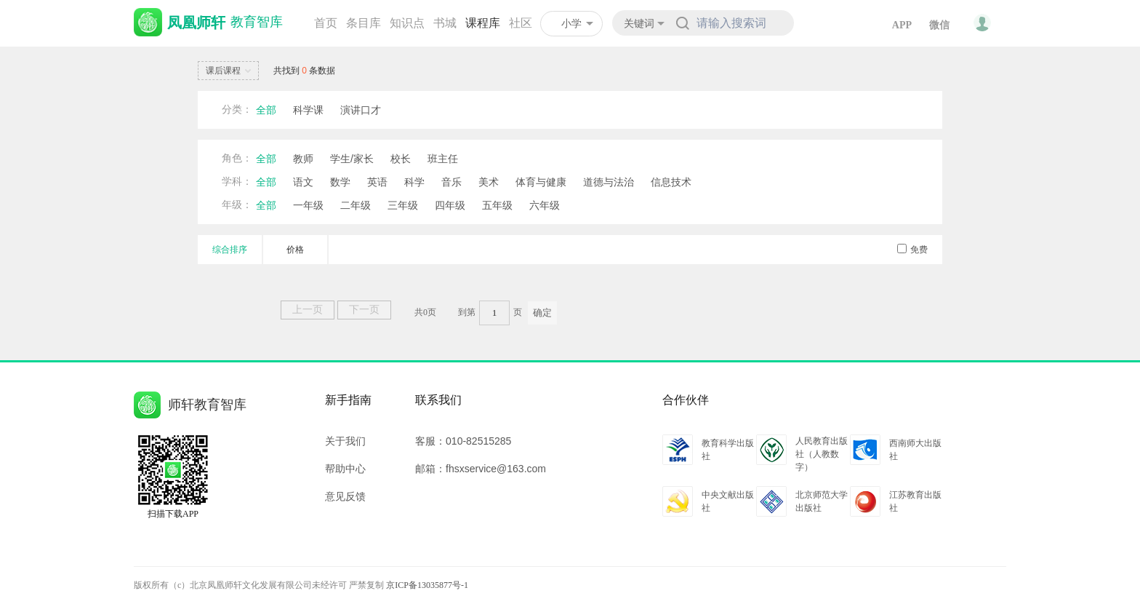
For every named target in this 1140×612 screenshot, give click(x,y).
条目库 (363, 23)
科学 (414, 182)
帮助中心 (345, 468)
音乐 (451, 182)
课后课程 (230, 71)
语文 (303, 182)
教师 (303, 158)
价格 (295, 250)
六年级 (544, 205)
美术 (488, 182)
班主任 (443, 158)
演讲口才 (360, 110)
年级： (237, 204)
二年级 (355, 205)
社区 (520, 23)
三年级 (403, 205)
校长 (400, 158)
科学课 (308, 110)
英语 (377, 182)
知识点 (407, 23)
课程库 (482, 23)
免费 (912, 250)
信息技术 (671, 182)
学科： (237, 181)
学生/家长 (352, 158)
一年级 (308, 205)
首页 (325, 23)
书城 (445, 23)
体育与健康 (540, 182)
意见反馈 (345, 496)
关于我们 (345, 441)
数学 (340, 182)
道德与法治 (608, 182)
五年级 (497, 205)
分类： (237, 109)
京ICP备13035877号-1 (427, 585)
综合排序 (229, 250)
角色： (237, 158)
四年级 (450, 205)
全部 (266, 110)
